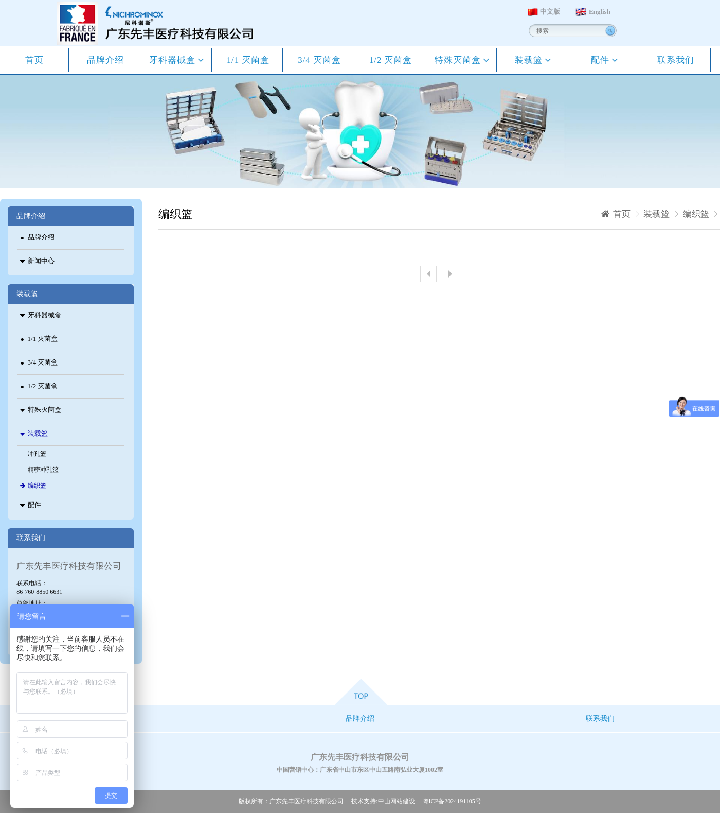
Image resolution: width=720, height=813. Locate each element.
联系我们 (675, 60)
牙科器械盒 (173, 60)
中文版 (550, 11)
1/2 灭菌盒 (390, 60)
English (599, 11)
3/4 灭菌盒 (319, 60)
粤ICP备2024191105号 (452, 801)
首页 (34, 60)
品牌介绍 (105, 60)
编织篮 (696, 214)
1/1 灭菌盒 (248, 60)
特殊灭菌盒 (459, 60)
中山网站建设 (396, 801)
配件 (601, 60)
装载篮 (530, 60)
